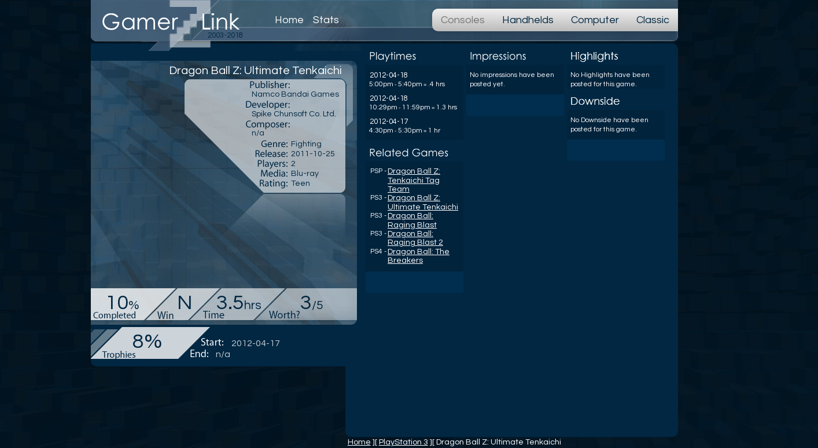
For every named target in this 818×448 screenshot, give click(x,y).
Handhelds (528, 19)
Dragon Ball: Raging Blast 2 (415, 238)
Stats (326, 20)
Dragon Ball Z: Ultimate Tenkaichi (423, 202)
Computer (595, 19)
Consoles (463, 19)
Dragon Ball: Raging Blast (412, 220)
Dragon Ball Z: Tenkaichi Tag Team (414, 180)
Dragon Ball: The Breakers (418, 256)
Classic (652, 19)
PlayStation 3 (403, 442)
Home (289, 20)
